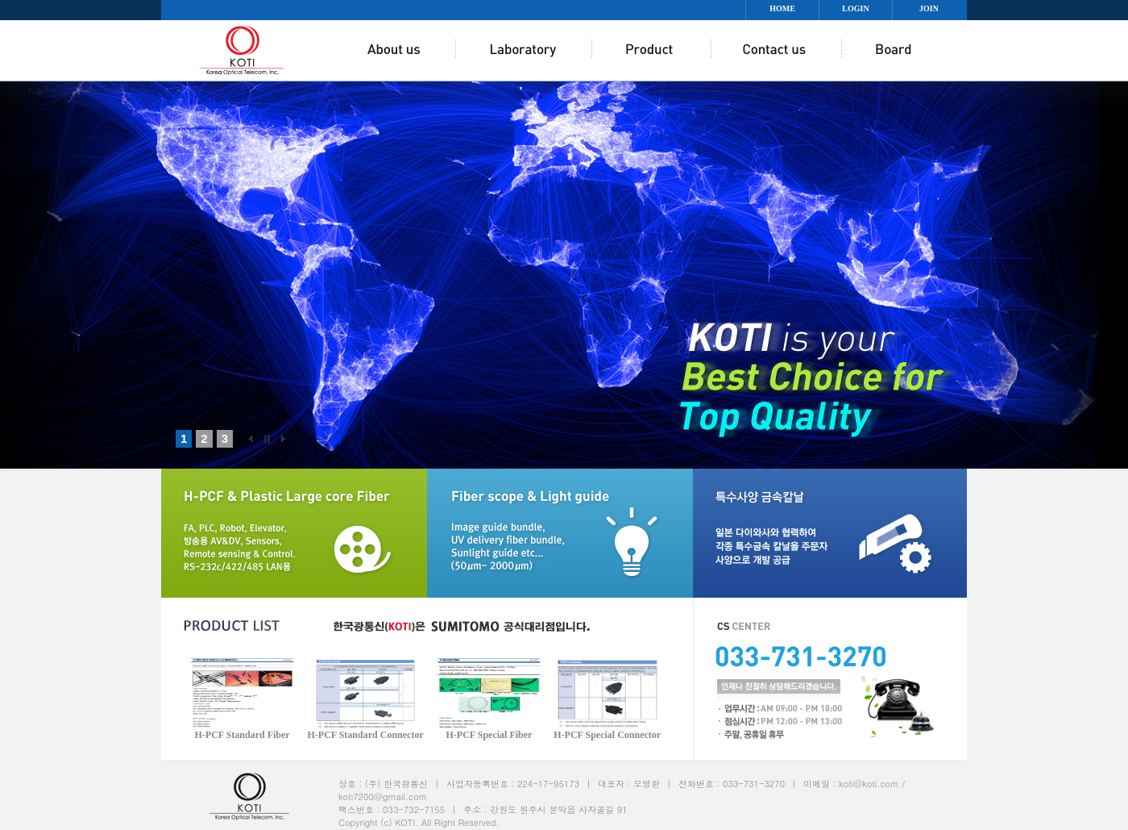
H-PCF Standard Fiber (241, 734)
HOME (782, 8)
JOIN (929, 8)
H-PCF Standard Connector (365, 734)
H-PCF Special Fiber (489, 734)
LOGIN (855, 8)
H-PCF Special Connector (607, 734)
